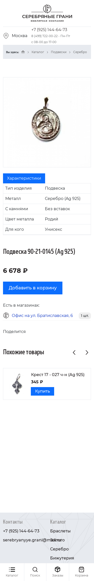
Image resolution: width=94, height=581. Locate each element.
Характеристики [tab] (24, 178)
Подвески (58, 52)
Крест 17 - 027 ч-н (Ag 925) (57, 374)
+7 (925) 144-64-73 (49, 29)
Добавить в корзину (33, 288)
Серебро (80, 52)
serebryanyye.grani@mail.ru (32, 540)
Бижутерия (62, 558)
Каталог (38, 52)
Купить (42, 391)
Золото (57, 540)
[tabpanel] (47, 209)
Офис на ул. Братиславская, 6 (42, 315)
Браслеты (60, 531)
